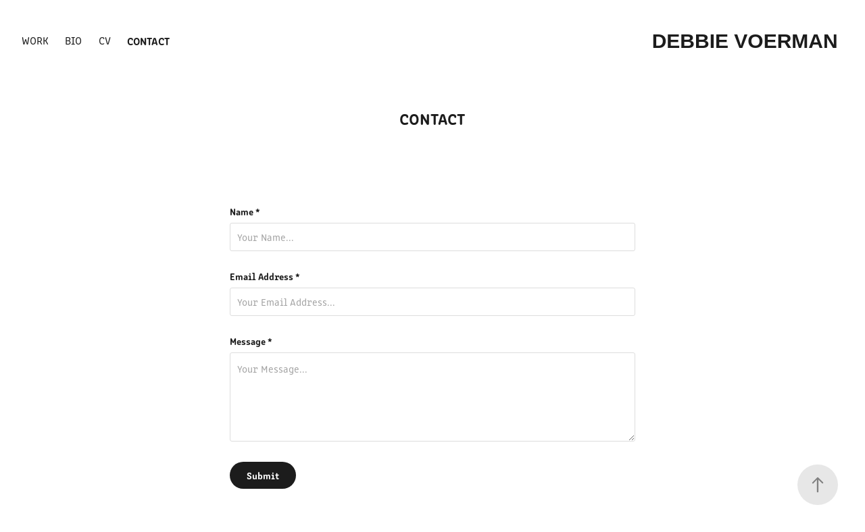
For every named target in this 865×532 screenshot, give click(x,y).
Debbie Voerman (747, 41)
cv (105, 40)
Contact (148, 40)
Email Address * (265, 276)
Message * (251, 341)
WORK (35, 40)
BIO (73, 40)
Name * (245, 211)
